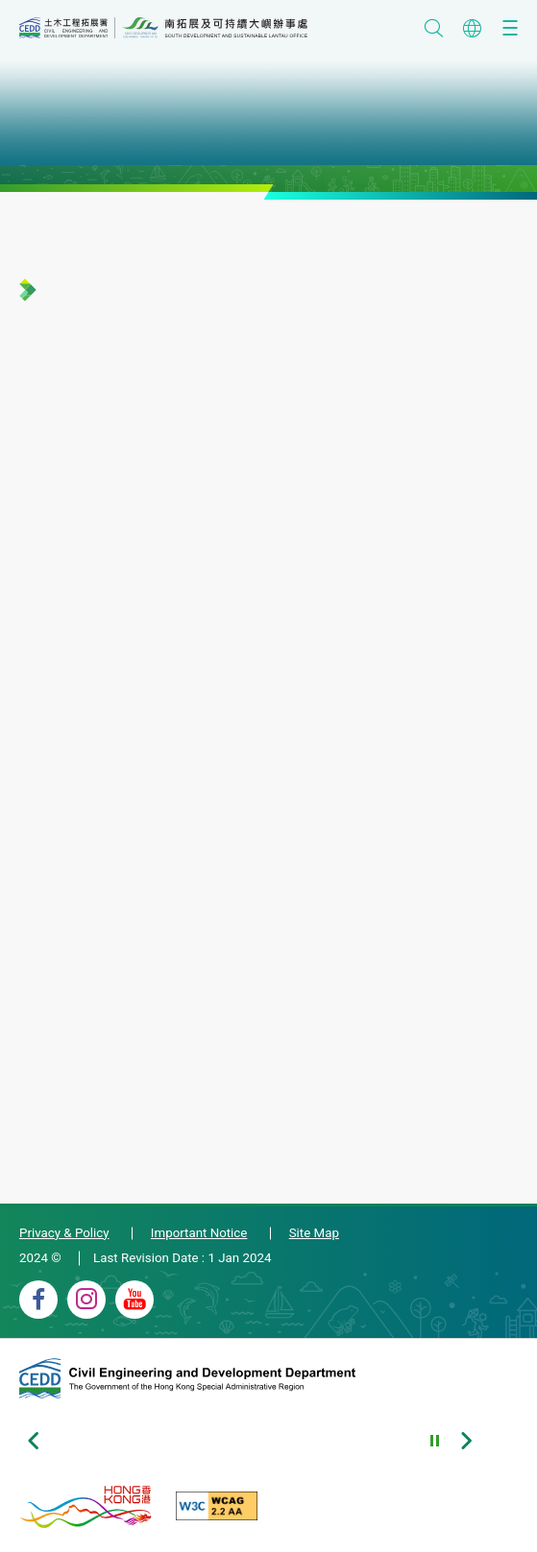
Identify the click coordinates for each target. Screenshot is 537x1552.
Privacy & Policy (64, 1233)
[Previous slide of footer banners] (33, 1440)
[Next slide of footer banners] (466, 1440)
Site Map (314, 1233)
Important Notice (199, 1233)
